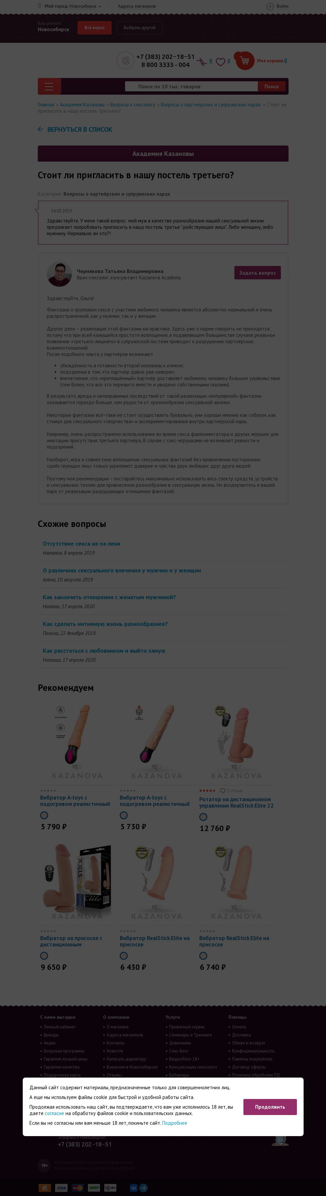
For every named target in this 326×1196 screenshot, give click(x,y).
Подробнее (174, 1123)
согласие (54, 1113)
